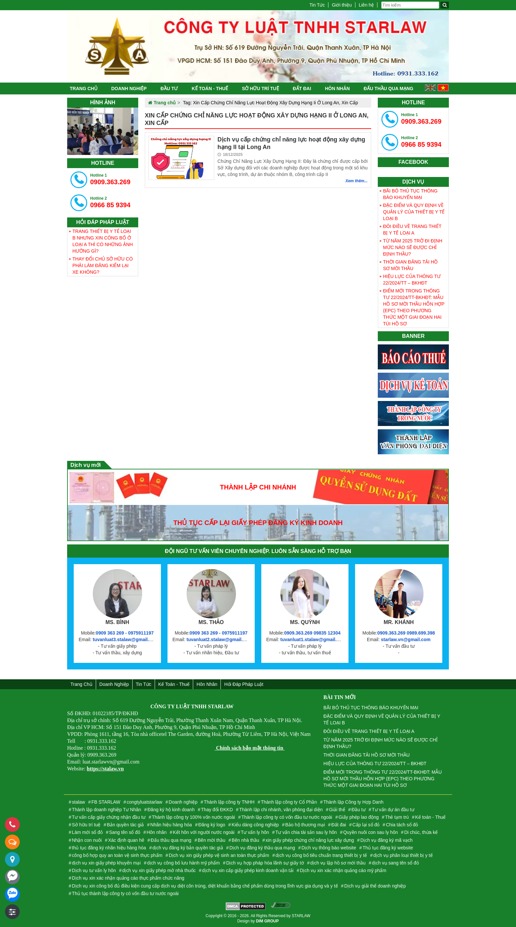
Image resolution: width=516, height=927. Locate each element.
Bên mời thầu (211, 840)
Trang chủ (83, 88)
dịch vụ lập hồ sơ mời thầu (338, 862)
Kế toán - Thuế (210, 88)
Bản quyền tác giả (125, 824)
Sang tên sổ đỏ (124, 832)
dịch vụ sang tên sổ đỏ (395, 862)
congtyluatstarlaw (144, 802)
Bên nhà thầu (245, 840)
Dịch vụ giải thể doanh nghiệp (375, 886)
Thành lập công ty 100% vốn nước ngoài (193, 817)
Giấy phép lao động (359, 817)
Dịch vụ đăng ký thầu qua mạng (262, 847)
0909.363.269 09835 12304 (312, 633)
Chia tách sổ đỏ (402, 824)
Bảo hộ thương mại (305, 824)
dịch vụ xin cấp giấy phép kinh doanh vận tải (248, 870)
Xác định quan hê (126, 840)
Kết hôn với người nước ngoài (204, 832)
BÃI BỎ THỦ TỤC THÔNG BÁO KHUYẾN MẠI (410, 194)
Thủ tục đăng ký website (388, 847)
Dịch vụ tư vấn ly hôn (94, 870)
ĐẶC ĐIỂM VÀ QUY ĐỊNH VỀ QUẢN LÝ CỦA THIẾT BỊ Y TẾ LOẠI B (414, 212)
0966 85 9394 (110, 202)
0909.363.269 (110, 179)
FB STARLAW (105, 802)
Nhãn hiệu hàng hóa (171, 824)
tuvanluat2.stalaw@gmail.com (219, 639)
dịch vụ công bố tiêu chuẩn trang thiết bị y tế (321, 855)
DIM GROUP (267, 921)
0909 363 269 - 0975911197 (125, 633)
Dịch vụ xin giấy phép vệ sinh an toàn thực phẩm (219, 855)
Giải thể (337, 809)
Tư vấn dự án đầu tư (393, 809)
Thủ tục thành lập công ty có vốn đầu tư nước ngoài (125, 893)
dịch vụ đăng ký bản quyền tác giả (187, 847)
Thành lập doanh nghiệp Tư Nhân (106, 809)
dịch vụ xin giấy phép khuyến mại (106, 862)
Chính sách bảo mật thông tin (249, 748)
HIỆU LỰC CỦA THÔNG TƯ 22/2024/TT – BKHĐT (412, 280)
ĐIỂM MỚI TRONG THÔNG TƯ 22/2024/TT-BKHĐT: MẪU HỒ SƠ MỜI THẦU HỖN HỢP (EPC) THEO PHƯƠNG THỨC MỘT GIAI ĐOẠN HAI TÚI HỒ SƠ (414, 307)
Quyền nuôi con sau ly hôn (370, 832)
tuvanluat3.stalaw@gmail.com (126, 639)
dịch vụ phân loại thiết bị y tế (402, 855)
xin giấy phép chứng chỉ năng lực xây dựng (310, 840)
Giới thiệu (342, 5)
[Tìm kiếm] (444, 5)
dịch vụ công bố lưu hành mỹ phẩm (183, 862)
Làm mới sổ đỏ (87, 832)
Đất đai (302, 88)
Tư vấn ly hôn (255, 832)
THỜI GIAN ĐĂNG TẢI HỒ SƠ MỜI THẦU (410, 265)
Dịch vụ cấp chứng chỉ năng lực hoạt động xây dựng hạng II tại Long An (291, 143)
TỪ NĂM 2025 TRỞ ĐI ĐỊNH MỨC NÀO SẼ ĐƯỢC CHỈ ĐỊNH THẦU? (412, 247)
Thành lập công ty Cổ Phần (289, 802)
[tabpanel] (102, 131)
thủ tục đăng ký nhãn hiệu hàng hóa (109, 847)
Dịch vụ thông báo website (328, 847)
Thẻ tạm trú (397, 817)
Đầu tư (169, 88)
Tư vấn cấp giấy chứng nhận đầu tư (108, 817)
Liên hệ (366, 5)
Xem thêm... (357, 181)
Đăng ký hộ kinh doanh (170, 809)
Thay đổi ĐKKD (217, 809)
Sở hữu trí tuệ (260, 88)
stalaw (78, 802)
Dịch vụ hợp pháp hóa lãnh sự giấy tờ (265, 862)
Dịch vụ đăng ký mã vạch (386, 840)
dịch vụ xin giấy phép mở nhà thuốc (158, 870)
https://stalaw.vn (105, 768)
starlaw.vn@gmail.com (405, 639)
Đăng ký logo (211, 824)
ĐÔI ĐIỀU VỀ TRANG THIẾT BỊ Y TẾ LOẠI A (412, 230)
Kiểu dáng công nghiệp (255, 824)
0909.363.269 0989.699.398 (406, 633)
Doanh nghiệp (129, 88)
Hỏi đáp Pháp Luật (243, 684)
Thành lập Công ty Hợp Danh (353, 802)
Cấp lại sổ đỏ (366, 824)
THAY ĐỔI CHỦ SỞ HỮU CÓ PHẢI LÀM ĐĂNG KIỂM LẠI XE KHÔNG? (102, 265)
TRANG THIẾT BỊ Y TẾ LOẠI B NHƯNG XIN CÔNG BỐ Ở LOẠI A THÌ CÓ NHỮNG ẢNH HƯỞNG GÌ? (102, 241)
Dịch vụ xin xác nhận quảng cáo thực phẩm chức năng (128, 878)
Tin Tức (317, 5)
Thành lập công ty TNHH (229, 802)
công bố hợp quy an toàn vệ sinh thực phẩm (117, 855)
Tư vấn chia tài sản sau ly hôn (306, 832)
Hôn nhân (337, 88)
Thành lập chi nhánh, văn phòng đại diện (281, 809)
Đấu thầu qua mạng (388, 88)
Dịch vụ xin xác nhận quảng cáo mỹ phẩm (343, 870)
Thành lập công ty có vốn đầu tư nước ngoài (287, 817)
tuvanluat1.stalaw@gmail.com (313, 639)
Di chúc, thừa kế (421, 832)
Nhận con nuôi (87, 840)
